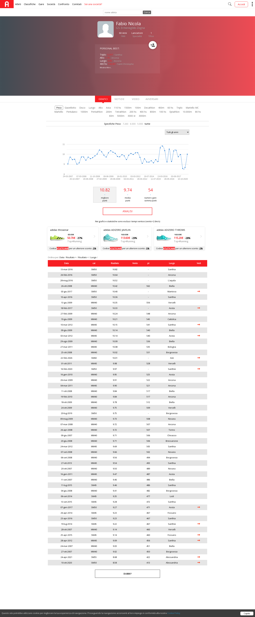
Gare (41, 4)
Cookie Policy (173, 613)
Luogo (93, 257)
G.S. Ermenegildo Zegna (130, 28)
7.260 (125, 123)
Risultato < (83, 257)
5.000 (140, 123)
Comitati (76, 4)
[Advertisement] (121, 84)
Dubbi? (128, 573)
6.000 (133, 123)
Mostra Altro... (106, 67)
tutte (147, 123)
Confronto (63, 4)
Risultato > (71, 257)
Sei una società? (93, 4)
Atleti (18, 4)
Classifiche (30, 4)
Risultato (115, 263)
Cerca (147, 12)
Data (62, 257)
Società (51, 4)
